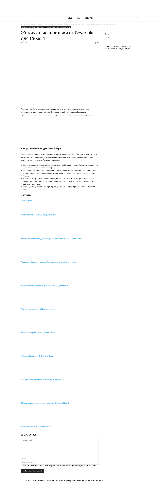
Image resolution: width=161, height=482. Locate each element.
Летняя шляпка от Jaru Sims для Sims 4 (38, 309)
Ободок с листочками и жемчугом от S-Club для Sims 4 (45, 403)
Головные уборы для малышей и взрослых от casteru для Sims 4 (49, 262)
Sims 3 (79, 18)
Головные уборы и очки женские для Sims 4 (71, 24)
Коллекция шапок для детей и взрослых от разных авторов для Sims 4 (51, 239)
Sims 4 (70, 18)
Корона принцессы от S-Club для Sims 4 (38, 333)
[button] (137, 18)
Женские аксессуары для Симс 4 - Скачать (41, 24)
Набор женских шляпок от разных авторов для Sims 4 (44, 286)
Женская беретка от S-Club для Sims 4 (37, 356)
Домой (23, 24)
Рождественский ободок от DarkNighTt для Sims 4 (42, 380)
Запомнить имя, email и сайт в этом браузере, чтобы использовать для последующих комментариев (59, 466)
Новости (89, 18)
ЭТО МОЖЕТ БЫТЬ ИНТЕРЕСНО (32, 215)
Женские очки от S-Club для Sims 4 (36, 427)
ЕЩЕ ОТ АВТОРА (50, 215)
